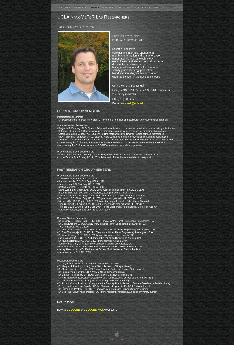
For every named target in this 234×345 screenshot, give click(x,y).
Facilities (125, 7)
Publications (142, 7)
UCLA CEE (73, 309)
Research (80, 7)
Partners (109, 7)
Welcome (65, 7)
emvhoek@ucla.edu (132, 103)
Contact (170, 7)
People (95, 7)
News (157, 7)
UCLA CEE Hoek (94, 309)
